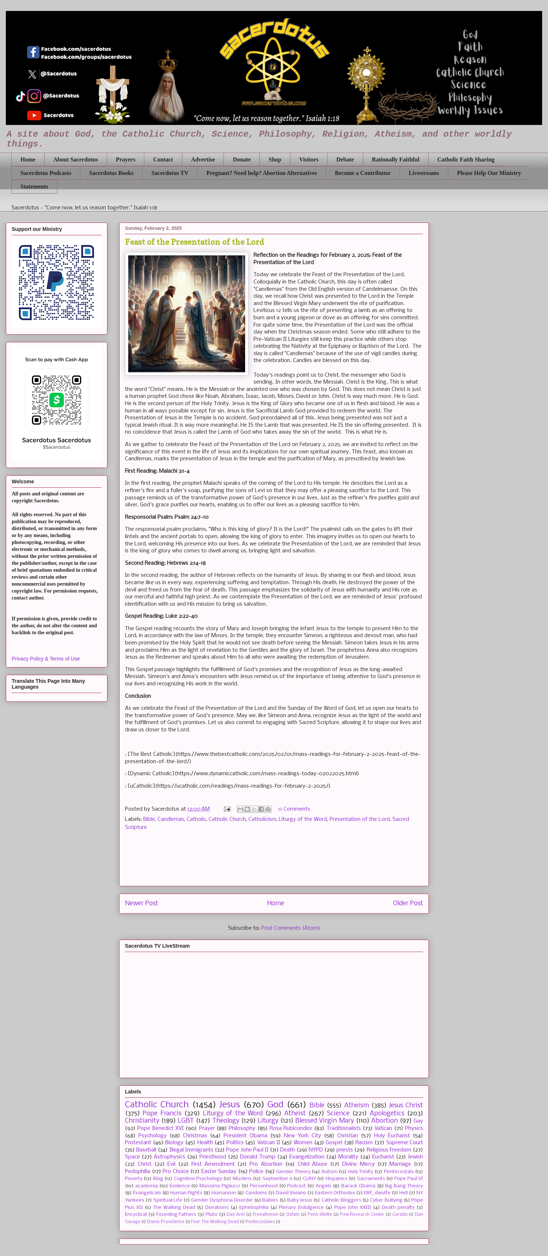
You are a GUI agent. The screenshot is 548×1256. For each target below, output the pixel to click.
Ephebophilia (254, 1207)
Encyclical (136, 1214)
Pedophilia (137, 1172)
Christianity (142, 1121)
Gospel (334, 1143)
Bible (149, 819)
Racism (364, 1143)
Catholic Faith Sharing (465, 159)
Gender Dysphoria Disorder (222, 1200)
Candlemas (170, 819)
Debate (345, 159)
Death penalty (398, 1207)
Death (287, 1150)
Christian (347, 1136)
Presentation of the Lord (360, 819)
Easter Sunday (219, 1172)
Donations (217, 1207)
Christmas (195, 1136)
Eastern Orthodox (335, 1193)
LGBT (186, 1121)
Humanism (224, 1193)
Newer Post (141, 903)
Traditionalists (344, 1128)
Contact (163, 159)
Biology (174, 1143)
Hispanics (336, 1178)
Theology (225, 1121)
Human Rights (186, 1193)
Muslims (242, 1178)
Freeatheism (265, 1215)
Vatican (383, 1128)
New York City (302, 1136)
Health (205, 1143)
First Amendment (213, 1164)
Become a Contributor (363, 173)
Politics (235, 1143)
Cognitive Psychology (198, 1178)
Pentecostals (399, 1172)
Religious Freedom (389, 1150)
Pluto (211, 1214)
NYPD (316, 1150)
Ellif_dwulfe (377, 1193)
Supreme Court (404, 1143)
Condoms (256, 1193)
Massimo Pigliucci (219, 1186)
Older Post (408, 903)
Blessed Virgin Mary (324, 1121)
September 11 (277, 1178)
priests (344, 1150)
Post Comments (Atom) (290, 928)
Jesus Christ (406, 1105)
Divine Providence (165, 1222)
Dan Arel (236, 1215)
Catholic (196, 819)
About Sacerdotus (75, 159)
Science (338, 1113)
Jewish (415, 1157)
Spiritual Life (167, 1200)
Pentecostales (260, 1222)
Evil (171, 1164)
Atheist (295, 1113)
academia (146, 1186)
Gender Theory (293, 1172)
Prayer (207, 1128)
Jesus (229, 1105)
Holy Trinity (360, 1172)
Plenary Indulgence (301, 1207)
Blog (158, 1178)
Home (27, 159)
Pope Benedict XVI (160, 1128)
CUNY (309, 1178)
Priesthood (212, 1157)
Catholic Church (227, 819)
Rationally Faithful (395, 159)
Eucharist (383, 1157)
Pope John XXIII (352, 1207)
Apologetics (387, 1113)
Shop (275, 159)
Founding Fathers (176, 1214)
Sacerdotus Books (111, 173)
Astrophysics (169, 1157)
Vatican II (268, 1143)
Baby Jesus (299, 1200)
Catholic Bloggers (341, 1200)
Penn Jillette (320, 1215)
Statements (34, 186)
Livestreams (424, 173)
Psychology (152, 1136)
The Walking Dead (174, 1207)
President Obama (245, 1136)
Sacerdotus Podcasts (45, 173)
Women (303, 1143)
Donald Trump (257, 1157)
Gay (418, 1121)
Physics (414, 1128)
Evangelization (306, 1157)
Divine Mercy (358, 1164)
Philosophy (242, 1128)
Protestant (138, 1143)
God (275, 1105)
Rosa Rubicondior (291, 1128)
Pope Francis (161, 1113)
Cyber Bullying (386, 1200)
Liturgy (268, 1121)
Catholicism (262, 819)
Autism (329, 1172)
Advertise (203, 159)
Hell (403, 1193)
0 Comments (294, 809)
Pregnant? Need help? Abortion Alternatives (261, 173)
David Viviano (291, 1193)
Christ (145, 1164)
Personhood (264, 1186)
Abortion (384, 1121)
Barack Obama (358, 1186)
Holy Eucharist (392, 1136)
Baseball (146, 1150)
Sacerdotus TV (170, 173)
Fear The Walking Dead (215, 1222)
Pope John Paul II (247, 1150)
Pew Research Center (362, 1215)
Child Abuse (313, 1164)
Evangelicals (147, 1193)
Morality (348, 1157)
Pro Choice (176, 1172)
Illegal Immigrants (191, 1150)
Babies (270, 1200)
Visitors (309, 159)
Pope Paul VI (408, 1178)
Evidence (180, 1186)
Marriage (400, 1164)
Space (132, 1157)
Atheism (356, 1105)
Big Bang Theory (404, 1186)
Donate (242, 159)
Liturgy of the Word (303, 819)
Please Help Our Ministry (489, 173)
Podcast (296, 1186)
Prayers (125, 159)
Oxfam (293, 1215)
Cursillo (400, 1215)
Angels (323, 1186)
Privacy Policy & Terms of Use (46, 659)
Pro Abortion (266, 1164)
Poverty (133, 1178)
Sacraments (371, 1178)
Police (256, 1172)
